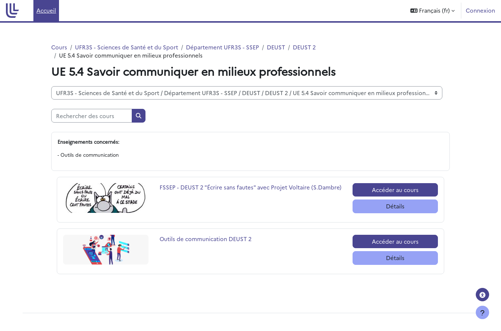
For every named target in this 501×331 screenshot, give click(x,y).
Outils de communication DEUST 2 (206, 239)
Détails (395, 206)
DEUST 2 (304, 47)
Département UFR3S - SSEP (222, 47)
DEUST (276, 47)
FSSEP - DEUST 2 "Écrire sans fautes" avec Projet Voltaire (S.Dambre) (250, 187)
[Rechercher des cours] (91, 116)
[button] (432, 10)
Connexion (480, 10)
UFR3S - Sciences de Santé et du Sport (126, 47)
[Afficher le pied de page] (482, 312)
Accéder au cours (395, 190)
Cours (59, 47)
